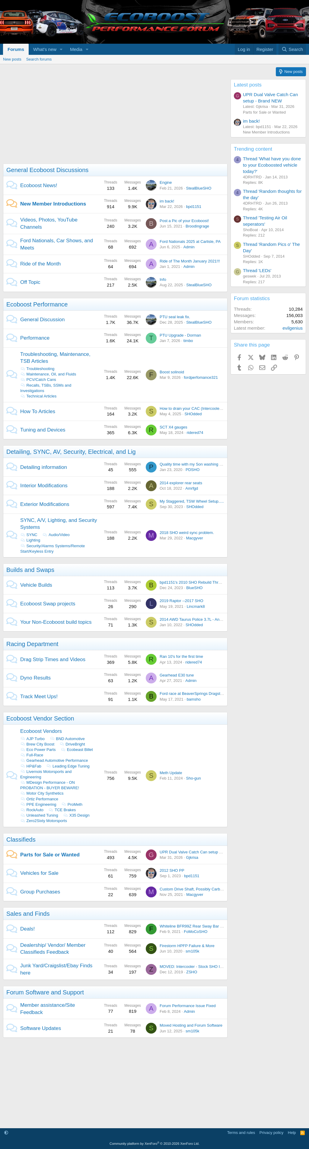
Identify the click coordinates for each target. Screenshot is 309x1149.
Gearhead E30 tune (177, 675)
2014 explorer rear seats (181, 483)
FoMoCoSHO (195, 931)
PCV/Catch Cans (38, 379)
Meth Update (171, 773)
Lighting (30, 540)
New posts (12, 59)
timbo (188, 340)
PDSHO (192, 469)
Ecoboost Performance (37, 304)
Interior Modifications (44, 485)
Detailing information (43, 467)
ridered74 (195, 432)
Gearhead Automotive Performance (54, 760)
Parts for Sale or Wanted (50, 855)
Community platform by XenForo (154, 1143)
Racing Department (32, 644)
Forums (16, 49)
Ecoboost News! (38, 185)
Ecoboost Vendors (41, 731)
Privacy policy (271, 1132)
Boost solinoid (172, 372)
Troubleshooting (37, 368)
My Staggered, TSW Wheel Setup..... (192, 501)
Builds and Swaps (30, 570)
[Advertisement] (114, 121)
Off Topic (30, 282)
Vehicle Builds (36, 585)
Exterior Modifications (44, 504)
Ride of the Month (40, 264)
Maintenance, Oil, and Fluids (48, 374)
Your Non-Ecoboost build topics (56, 622)
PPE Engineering (38, 804)
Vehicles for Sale (39, 873)
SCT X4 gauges (173, 427)
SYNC (28, 534)
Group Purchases (40, 892)
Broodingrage (197, 226)
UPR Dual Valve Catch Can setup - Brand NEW (201, 852)
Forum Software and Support (45, 992)
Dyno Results (35, 678)
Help (292, 1132)
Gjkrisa (192, 857)
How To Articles (37, 411)
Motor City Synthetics (41, 793)
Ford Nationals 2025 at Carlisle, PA (190, 241)
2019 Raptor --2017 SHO (181, 600)
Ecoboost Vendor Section (40, 718)
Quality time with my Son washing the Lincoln (199, 464)
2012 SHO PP (172, 870)
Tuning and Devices (42, 430)
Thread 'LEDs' (257, 270)
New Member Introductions (53, 204)
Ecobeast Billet (77, 749)
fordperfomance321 (201, 377)
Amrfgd (191, 488)
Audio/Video (55, 534)
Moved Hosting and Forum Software (191, 1025)
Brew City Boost (37, 744)
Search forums (39, 59)
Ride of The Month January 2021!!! (190, 261)
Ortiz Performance (39, 799)
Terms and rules (241, 1132)
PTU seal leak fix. (175, 317)
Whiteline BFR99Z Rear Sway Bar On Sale (197, 926)
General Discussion (42, 319)
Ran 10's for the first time (181, 656)
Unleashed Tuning (39, 815)
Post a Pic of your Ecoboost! (184, 220)
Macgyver (194, 538)
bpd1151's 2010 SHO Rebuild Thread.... (194, 582)
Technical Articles (38, 396)
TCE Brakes (62, 810)
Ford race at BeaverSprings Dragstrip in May (198, 693)
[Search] (292, 49)
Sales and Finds (27, 913)
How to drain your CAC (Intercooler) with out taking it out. (209, 408)
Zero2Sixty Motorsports (43, 820)
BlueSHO (194, 587)
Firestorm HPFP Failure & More (187, 945)
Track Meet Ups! (39, 696)
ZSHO (191, 972)
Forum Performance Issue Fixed (188, 1005)
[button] (61, 49)
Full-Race (31, 755)
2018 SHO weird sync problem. (187, 532)
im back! (167, 201)
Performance (34, 338)
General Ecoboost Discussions (47, 170)
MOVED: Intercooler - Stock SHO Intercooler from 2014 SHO (213, 966)
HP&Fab (30, 766)
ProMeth (71, 804)
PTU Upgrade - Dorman (180, 335)
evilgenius (292, 328)
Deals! (27, 929)
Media (76, 49)
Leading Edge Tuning (67, 766)
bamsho (194, 699)
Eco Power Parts (38, 749)
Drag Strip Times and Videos (52, 659)
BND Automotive (67, 738)
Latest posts (248, 85)
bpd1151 (193, 206)
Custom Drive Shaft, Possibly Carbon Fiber (197, 889)
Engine (166, 182)
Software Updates (40, 1028)
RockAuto (31, 810)
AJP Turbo (32, 738)
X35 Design (76, 815)
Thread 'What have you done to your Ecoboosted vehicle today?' (272, 165)
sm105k (192, 951)
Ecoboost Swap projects (47, 604)
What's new (44, 49)
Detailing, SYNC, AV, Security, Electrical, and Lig (71, 451)
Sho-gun (193, 778)
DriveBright (72, 744)
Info (163, 279)
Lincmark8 (196, 606)
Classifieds (21, 839)
